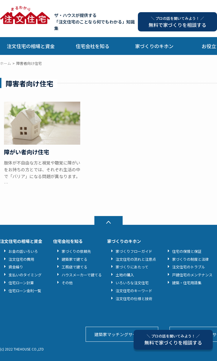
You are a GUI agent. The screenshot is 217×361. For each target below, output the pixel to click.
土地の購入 (125, 274)
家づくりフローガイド (134, 251)
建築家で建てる (74, 259)
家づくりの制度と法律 (190, 259)
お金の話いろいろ (23, 251)
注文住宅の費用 (21, 259)
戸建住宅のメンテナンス (192, 274)
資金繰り (15, 267)
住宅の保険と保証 (186, 251)
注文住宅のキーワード (134, 290)
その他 (67, 282)
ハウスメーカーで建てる (82, 274)
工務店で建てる (74, 267)
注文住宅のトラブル (188, 267)
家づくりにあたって (132, 267)
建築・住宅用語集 (186, 282)
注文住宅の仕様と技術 (134, 298)
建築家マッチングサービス (119, 334)
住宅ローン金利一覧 (24, 290)
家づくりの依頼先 (76, 251)
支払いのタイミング (25, 274)
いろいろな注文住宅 (132, 282)
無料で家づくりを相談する (173, 339)
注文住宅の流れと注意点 (136, 259)
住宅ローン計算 (21, 282)
